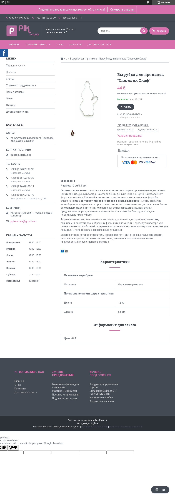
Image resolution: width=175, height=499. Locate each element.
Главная (14, 44)
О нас (60, 44)
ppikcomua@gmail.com (24, 221)
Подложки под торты (64, 398)
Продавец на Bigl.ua (87, 423)
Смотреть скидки (122, 9)
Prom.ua (103, 420)
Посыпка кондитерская (65, 394)
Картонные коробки (101, 397)
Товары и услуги (36, 44)
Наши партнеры (15, 92)
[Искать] (144, 30)
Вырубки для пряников (83, 58)
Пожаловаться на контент (94, 426)
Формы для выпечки (102, 401)
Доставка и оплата (99, 44)
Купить (127, 107)
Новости (11, 72)
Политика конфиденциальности (125, 426)
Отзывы (10, 105)
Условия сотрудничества (21, 85)
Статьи (10, 78)
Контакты (75, 44)
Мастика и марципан (64, 390)
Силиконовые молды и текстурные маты (103, 392)
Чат (160, 489)
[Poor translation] (13, 448)
